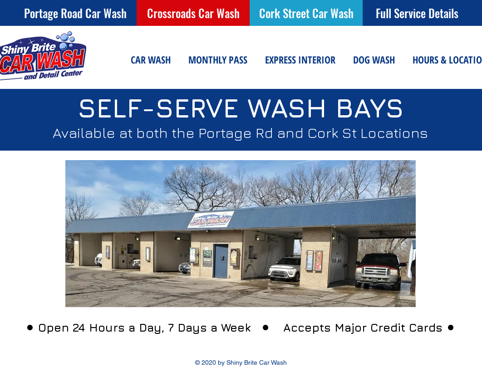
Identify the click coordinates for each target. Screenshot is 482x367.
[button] (150, 60)
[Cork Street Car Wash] (306, 13)
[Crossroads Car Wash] (193, 13)
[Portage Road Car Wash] (75, 13)
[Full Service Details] (416, 13)
